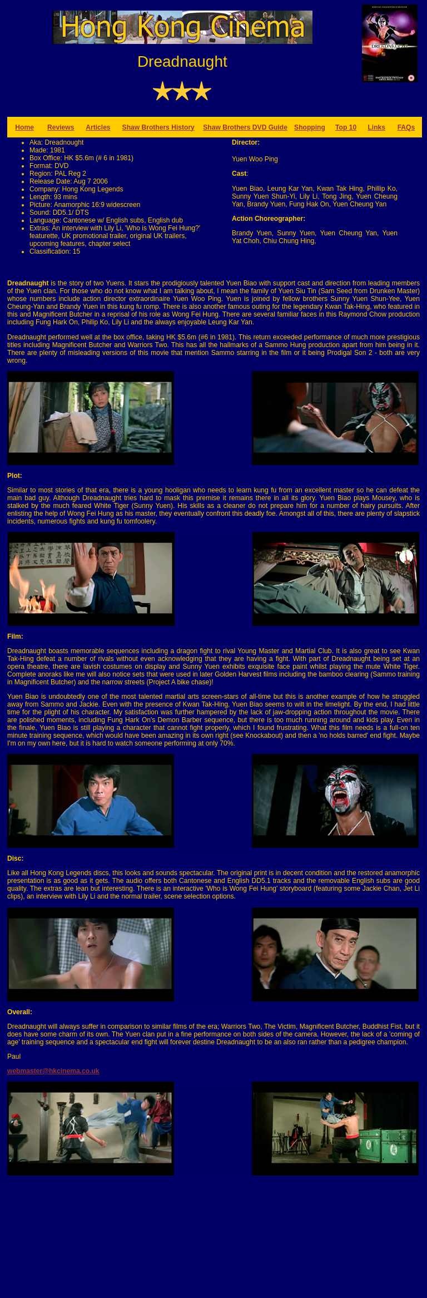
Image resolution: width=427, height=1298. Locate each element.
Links (376, 127)
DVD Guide (269, 127)
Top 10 (345, 127)
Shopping (309, 127)
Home (24, 127)
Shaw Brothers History (158, 127)
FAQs (406, 127)
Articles (98, 127)
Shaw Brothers (227, 127)
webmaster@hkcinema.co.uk (53, 1071)
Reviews (60, 127)
